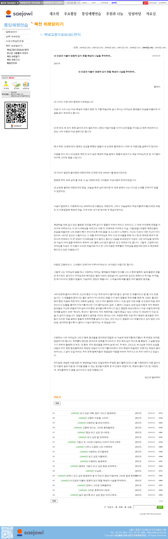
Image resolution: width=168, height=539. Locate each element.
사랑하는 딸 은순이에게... (98, 423)
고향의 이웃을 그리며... (98, 418)
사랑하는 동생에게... (98, 461)
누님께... (98, 471)
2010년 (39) (160, 47)
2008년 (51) (135, 47)
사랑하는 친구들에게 (98, 451)
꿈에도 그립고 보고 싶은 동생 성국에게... (98, 466)
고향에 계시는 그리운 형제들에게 (98, 427)
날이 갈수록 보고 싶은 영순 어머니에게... (98, 495)
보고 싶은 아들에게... (98, 456)
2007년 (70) (122, 47)
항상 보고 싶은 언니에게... (98, 432)
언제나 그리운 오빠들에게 (98, 485)
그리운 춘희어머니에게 (98, 490)
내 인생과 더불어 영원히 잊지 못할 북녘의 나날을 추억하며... (98, 480)
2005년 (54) (97, 47)
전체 (76, 47)
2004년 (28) (85, 47)
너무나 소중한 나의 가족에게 (98, 447)
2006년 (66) (110, 47)
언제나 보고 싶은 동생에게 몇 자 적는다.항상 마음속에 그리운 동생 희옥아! (102, 475)
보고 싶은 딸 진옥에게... (98, 437)
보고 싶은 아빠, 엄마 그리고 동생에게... (98, 413)
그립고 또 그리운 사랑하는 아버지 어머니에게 (98, 442)
